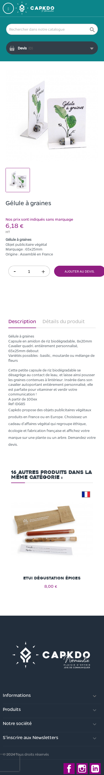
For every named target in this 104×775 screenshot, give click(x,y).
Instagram (82, 768)
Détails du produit (63, 321)
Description (22, 321)
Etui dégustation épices (52, 578)
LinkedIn (95, 768)
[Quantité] (29, 271)
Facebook (69, 768)
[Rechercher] (52, 29)
